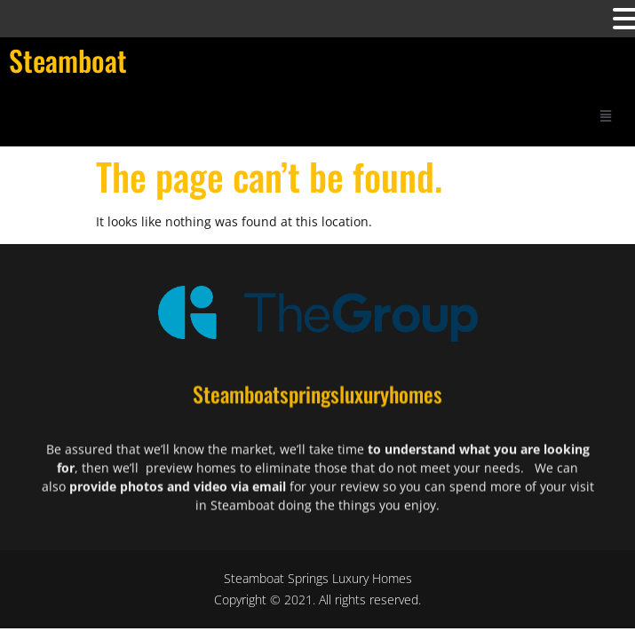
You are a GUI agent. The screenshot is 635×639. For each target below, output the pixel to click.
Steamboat (68, 60)
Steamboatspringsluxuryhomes (317, 398)
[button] (605, 115)
